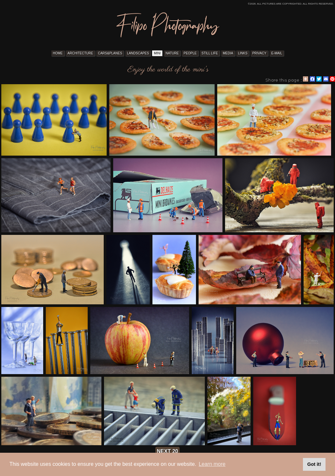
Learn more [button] (212, 464)
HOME (58, 53)
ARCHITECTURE (80, 53)
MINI (157, 53)
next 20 (167, 451)
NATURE (172, 53)
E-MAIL (276, 53)
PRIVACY (259, 53)
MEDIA (228, 53)
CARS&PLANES (110, 53)
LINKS (242, 53)
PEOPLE (190, 53)
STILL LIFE (210, 53)
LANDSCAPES (138, 53)
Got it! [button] (314, 464)
